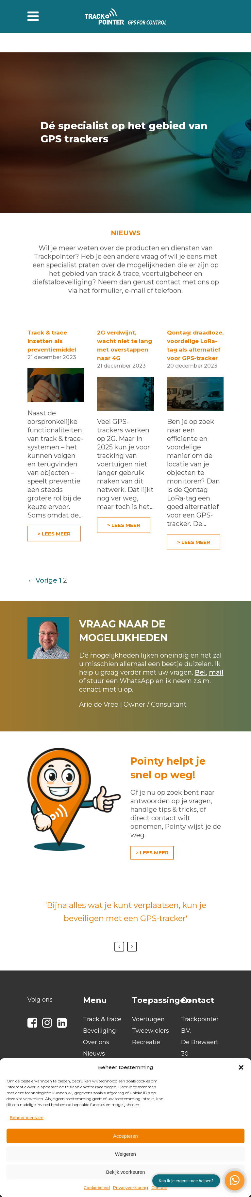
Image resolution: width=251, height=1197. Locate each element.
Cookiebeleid (97, 1187)
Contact (159, 1187)
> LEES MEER (152, 852)
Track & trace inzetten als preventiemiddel (51, 341)
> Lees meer (54, 534)
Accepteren (125, 1136)
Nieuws (94, 1053)
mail (216, 672)
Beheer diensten (26, 1117)
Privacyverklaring (130, 1187)
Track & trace (102, 1019)
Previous (119, 947)
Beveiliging (99, 1030)
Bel (200, 672)
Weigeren (125, 1154)
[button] (241, 1067)
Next (132, 947)
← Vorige (42, 580)
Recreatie (146, 1042)
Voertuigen (148, 1019)
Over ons (96, 1042)
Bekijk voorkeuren (125, 1172)
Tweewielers (150, 1030)
